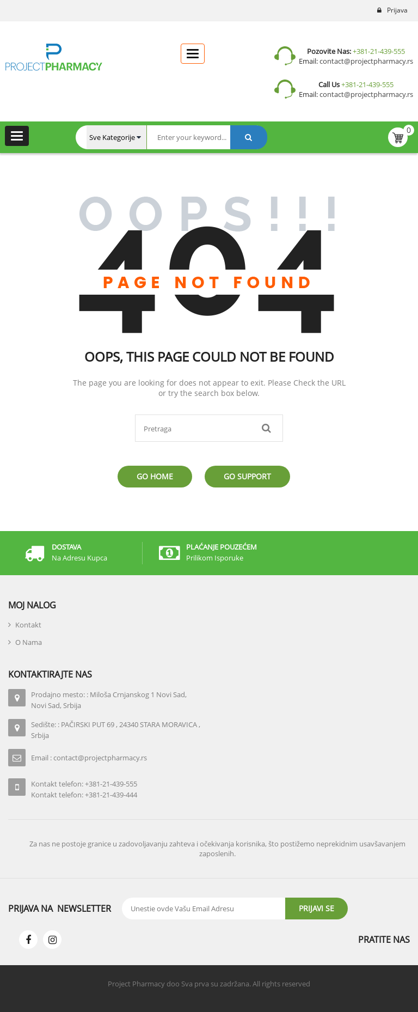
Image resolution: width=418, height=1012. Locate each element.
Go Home (155, 476)
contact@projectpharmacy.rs (365, 61)
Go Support (247, 476)
